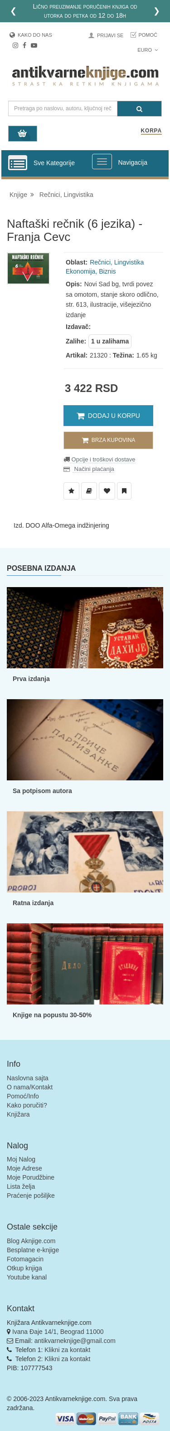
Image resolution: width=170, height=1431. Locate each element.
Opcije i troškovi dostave (103, 459)
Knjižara (18, 1114)
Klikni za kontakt (67, 1349)
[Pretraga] (139, 109)
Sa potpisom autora (42, 790)
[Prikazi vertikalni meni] (17, 163)
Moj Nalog (21, 1159)
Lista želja (21, 1186)
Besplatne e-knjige (33, 1250)
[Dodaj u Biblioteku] (89, 491)
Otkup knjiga (24, 1268)
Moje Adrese (24, 1168)
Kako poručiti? (27, 1105)
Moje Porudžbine (30, 1177)
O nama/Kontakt (30, 1087)
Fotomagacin (25, 1259)
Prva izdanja (31, 678)
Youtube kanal (27, 1277)
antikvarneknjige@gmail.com (75, 1340)
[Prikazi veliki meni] (102, 161)
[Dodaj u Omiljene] (107, 491)
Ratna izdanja (33, 903)
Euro (147, 50)
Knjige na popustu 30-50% (52, 1015)
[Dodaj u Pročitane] (124, 491)
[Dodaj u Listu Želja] (71, 491)
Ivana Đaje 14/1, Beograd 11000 (58, 1331)
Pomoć (147, 35)
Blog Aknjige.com (31, 1241)
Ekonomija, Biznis (91, 271)
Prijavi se (110, 35)
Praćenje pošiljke (31, 1195)
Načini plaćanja (93, 469)
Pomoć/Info (23, 1096)
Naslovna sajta (28, 1078)
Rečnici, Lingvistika (66, 194)
